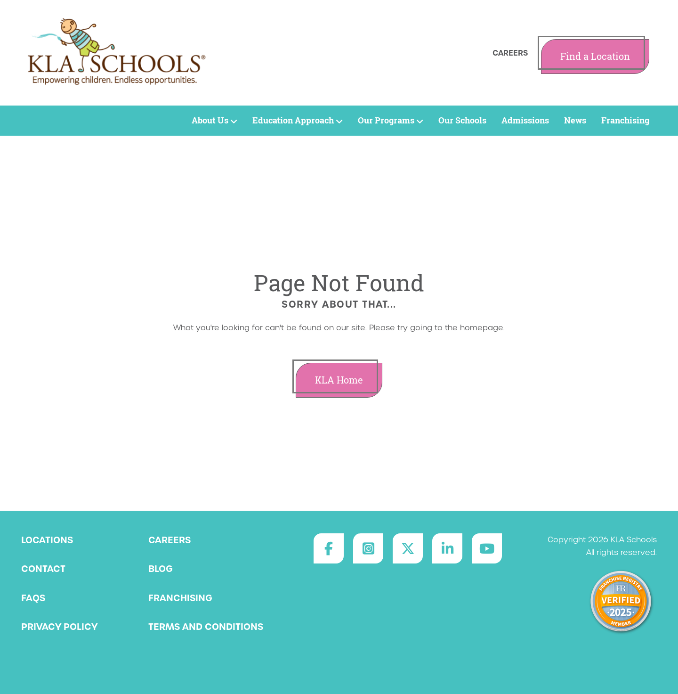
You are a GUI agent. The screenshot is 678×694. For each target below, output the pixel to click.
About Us (214, 120)
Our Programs (390, 120)
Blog (160, 569)
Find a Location (595, 56)
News (575, 120)
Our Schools (462, 120)
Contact (43, 569)
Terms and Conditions (205, 627)
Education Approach (297, 120)
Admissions (525, 120)
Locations (47, 540)
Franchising (625, 120)
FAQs (33, 598)
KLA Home (339, 380)
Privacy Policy (59, 627)
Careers (510, 53)
